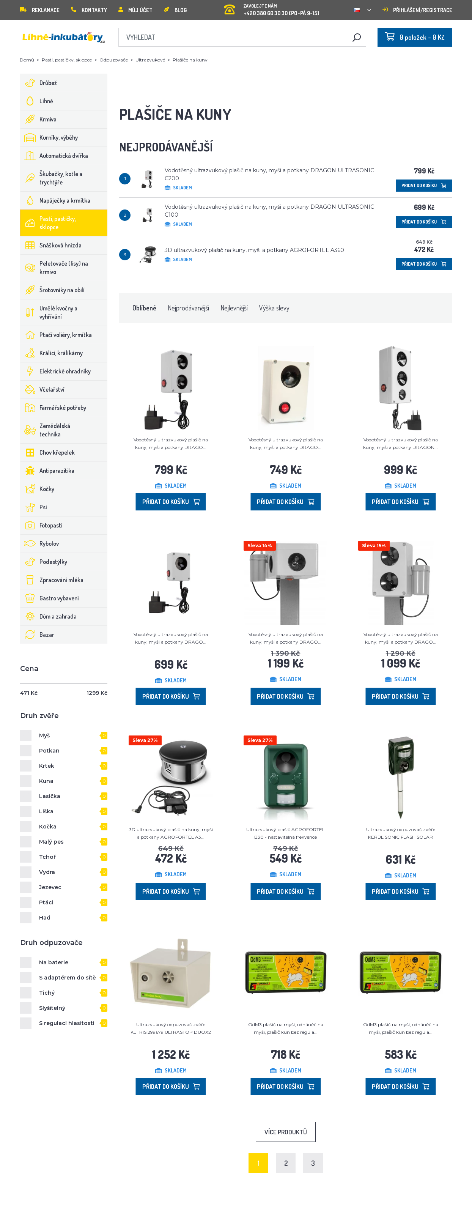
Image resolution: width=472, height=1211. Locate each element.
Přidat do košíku (424, 185)
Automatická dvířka (54, 155)
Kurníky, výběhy (49, 137)
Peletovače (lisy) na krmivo (54, 268)
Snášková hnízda (51, 245)
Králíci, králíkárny (51, 353)
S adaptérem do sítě (67, 977)
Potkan (49, 750)
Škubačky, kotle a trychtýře (51, 178)
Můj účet (135, 10)
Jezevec (50, 887)
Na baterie (53, 962)
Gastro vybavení (49, 598)
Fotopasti (41, 525)
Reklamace (40, 10)
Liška (46, 811)
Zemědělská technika (45, 430)
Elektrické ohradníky (55, 371)
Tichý (47, 992)
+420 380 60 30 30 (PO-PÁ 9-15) (271, 7)
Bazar (37, 634)
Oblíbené (144, 308)
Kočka (48, 826)
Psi (33, 507)
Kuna (46, 781)
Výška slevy (274, 308)
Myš (44, 735)
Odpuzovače (113, 60)
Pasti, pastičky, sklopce (67, 60)
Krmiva (38, 119)
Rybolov (39, 543)
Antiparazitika (47, 470)
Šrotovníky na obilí (52, 290)
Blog (175, 10)
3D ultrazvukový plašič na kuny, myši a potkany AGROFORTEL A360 (254, 250)
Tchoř (47, 857)
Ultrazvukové (150, 60)
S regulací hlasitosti (66, 1023)
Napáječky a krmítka (55, 200)
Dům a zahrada (48, 616)
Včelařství (42, 389)
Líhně (36, 101)
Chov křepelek (47, 452)
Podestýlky (43, 561)
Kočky (37, 489)
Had (44, 917)
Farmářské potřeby (53, 407)
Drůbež (38, 83)
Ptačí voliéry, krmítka (56, 335)
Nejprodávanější (188, 308)
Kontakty (89, 10)
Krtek (46, 765)
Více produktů (285, 1132)
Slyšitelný (52, 1008)
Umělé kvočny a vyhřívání (48, 312)
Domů (27, 60)
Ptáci (46, 902)
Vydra (47, 872)
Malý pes (51, 841)
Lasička (49, 796)
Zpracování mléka (51, 580)
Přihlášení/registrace (417, 10)
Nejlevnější (234, 308)
